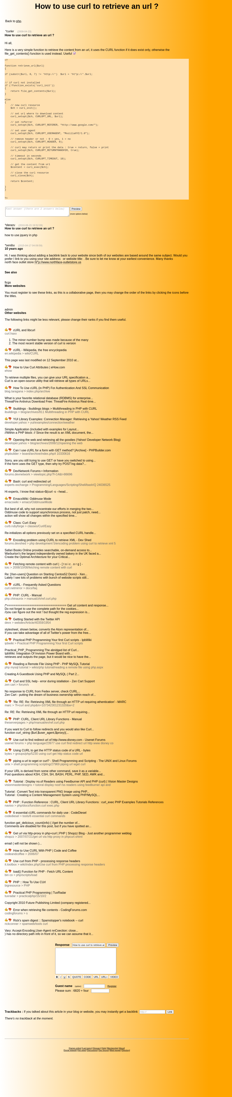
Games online (75, 1083)
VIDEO (114, 1011)
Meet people (115, 1085)
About (121, 1083)
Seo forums (103, 1085)
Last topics (86, 1083)
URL (96, 1011)
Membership (112, 1083)
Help (104, 1083)
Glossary (96, 1083)
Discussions (92, 1085)
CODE (87, 1011)
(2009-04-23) (24, 31)
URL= (104, 1011)
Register (111, 1021)
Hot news (82, 1085)
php (18, 21)
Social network (70, 1085)
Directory (125, 1085)
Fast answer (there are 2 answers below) (41, 240)
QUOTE (77, 1011)
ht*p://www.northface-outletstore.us (58, 292)
